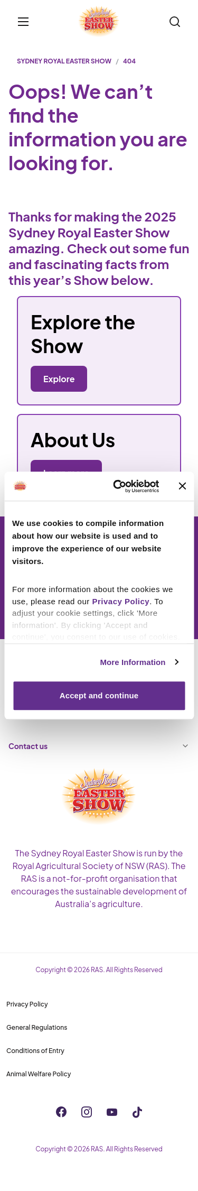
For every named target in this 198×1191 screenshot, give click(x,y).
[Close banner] (182, 486)
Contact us (99, 746)
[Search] (174, 21)
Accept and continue (99, 695)
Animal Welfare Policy (38, 1074)
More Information (132, 662)
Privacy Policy (27, 1004)
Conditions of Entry (35, 1051)
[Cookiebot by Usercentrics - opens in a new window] (118, 486)
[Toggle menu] (23, 21)
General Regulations (36, 1027)
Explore (58, 378)
